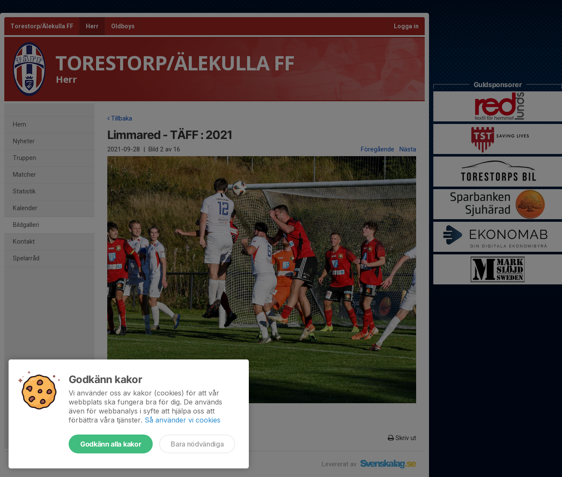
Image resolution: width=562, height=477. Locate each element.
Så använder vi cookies (183, 420)
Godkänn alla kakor (110, 444)
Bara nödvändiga (197, 444)
